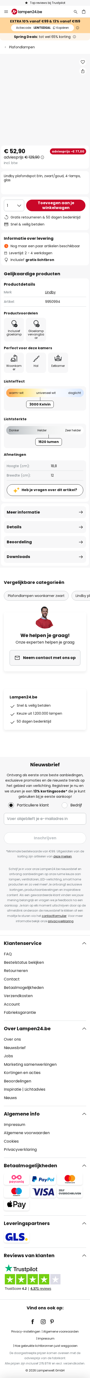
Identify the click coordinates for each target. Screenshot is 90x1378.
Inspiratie (12, 1089)
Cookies (11, 1141)
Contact (12, 979)
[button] (82, 62)
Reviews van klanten (29, 1255)
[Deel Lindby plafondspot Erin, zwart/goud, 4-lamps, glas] (82, 71)
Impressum (14, 1124)
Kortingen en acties (22, 1072)
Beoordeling (19, 542)
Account (12, 1004)
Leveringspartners (27, 1223)
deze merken (62, 856)
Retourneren (16, 970)
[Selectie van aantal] (14, 205)
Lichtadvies (34, 1089)
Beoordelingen (17, 1081)
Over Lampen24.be (27, 1028)
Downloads (18, 556)
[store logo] (30, 11)
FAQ (8, 954)
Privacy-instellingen (25, 1331)
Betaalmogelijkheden (24, 987)
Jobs (8, 1056)
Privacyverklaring (20, 1149)
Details (14, 527)
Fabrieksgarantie (20, 1012)
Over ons (12, 1039)
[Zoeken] (75, 11)
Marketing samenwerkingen (30, 1064)
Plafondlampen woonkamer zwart (36, 595)
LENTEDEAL (42, 28)
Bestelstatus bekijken (24, 962)
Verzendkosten (18, 996)
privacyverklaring (60, 921)
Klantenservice (23, 943)
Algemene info (22, 1113)
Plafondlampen (22, 47)
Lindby (50, 292)
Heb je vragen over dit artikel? (49, 489)
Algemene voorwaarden (27, 1133)
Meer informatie (23, 512)
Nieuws (10, 1098)
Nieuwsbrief (15, 1048)
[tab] (45, 978)
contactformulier (54, 916)
